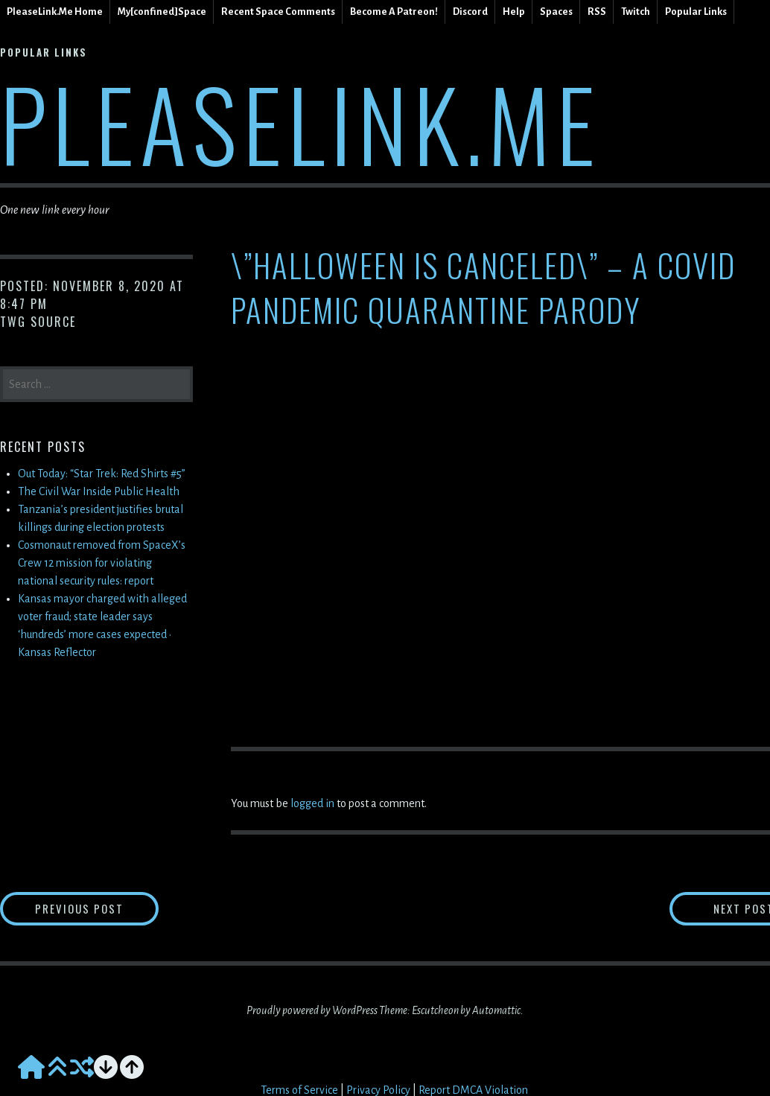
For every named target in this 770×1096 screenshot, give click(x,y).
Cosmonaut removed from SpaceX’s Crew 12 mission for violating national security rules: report (101, 563)
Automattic (496, 1013)
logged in (312, 803)
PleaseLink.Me (300, 122)
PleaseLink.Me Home (55, 11)
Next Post (711, 909)
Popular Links (696, 11)
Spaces (556, 11)
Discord (470, 11)
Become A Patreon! (394, 11)
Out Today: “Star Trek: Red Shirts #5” (101, 474)
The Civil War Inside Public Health (98, 491)
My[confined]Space (162, 11)
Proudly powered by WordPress (312, 1013)
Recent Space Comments (278, 11)
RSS (597, 11)
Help (514, 11)
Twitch (635, 11)
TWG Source (38, 322)
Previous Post (109, 909)
